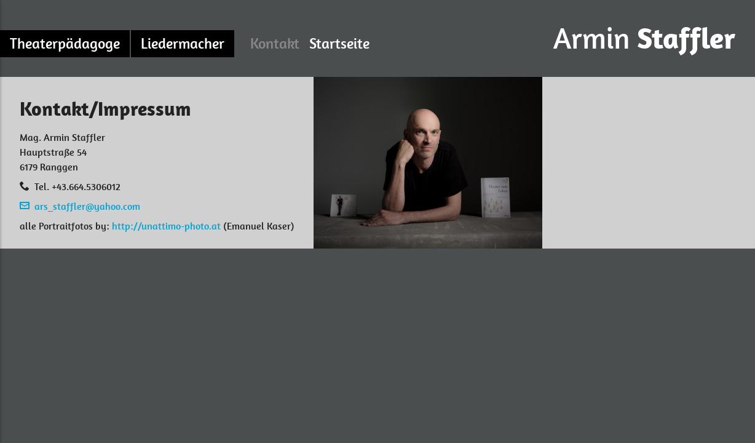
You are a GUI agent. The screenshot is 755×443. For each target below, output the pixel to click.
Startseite (339, 43)
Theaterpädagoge (65, 43)
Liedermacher (182, 43)
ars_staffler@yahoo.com (87, 206)
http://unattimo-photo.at (166, 226)
